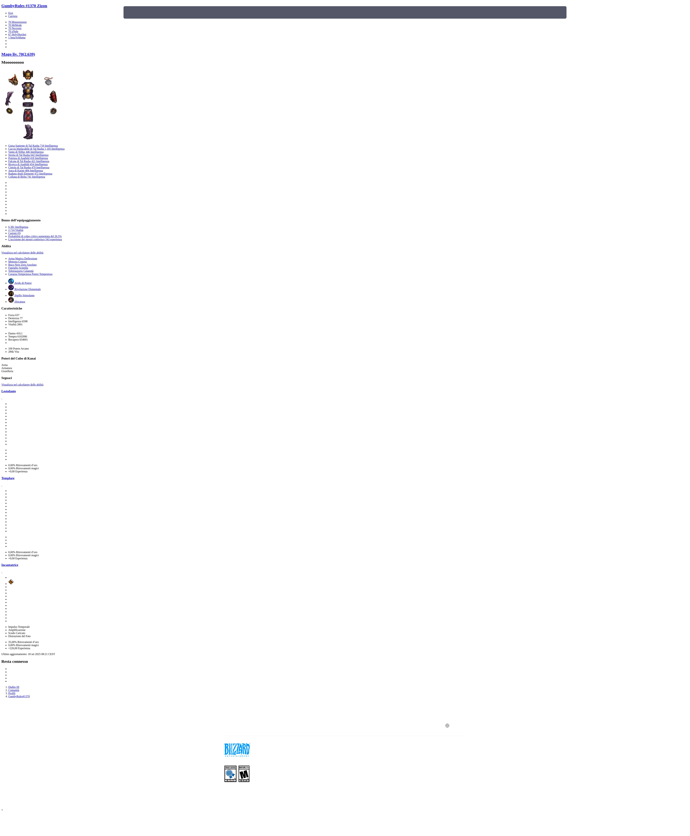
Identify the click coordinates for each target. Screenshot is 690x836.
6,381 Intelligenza (18, 226)
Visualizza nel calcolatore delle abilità (22, 252)
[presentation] (136, 12)
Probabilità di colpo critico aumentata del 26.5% (35, 236)
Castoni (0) (14, 233)
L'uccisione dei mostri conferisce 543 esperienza (35, 239)
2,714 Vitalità (15, 230)
